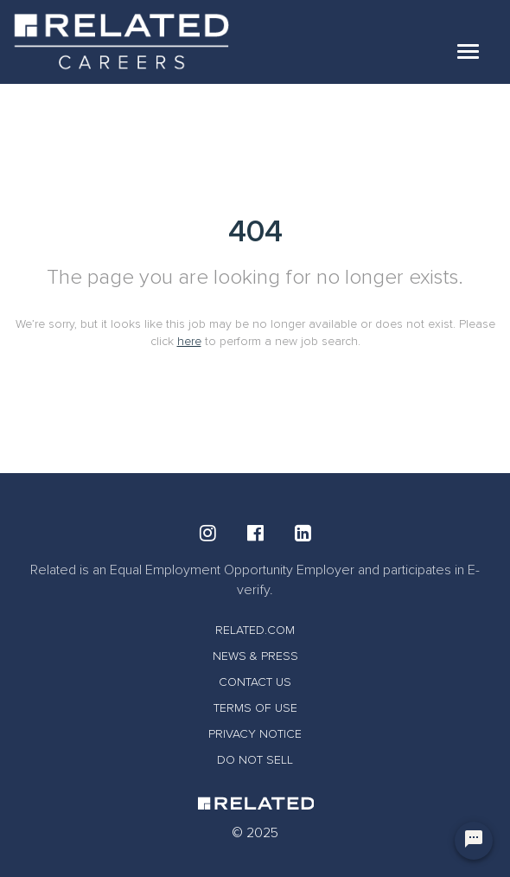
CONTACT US (255, 682)
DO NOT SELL (255, 759)
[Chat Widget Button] (474, 841)
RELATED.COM (255, 630)
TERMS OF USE (255, 708)
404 (255, 232)
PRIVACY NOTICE (255, 734)
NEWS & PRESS (255, 656)
